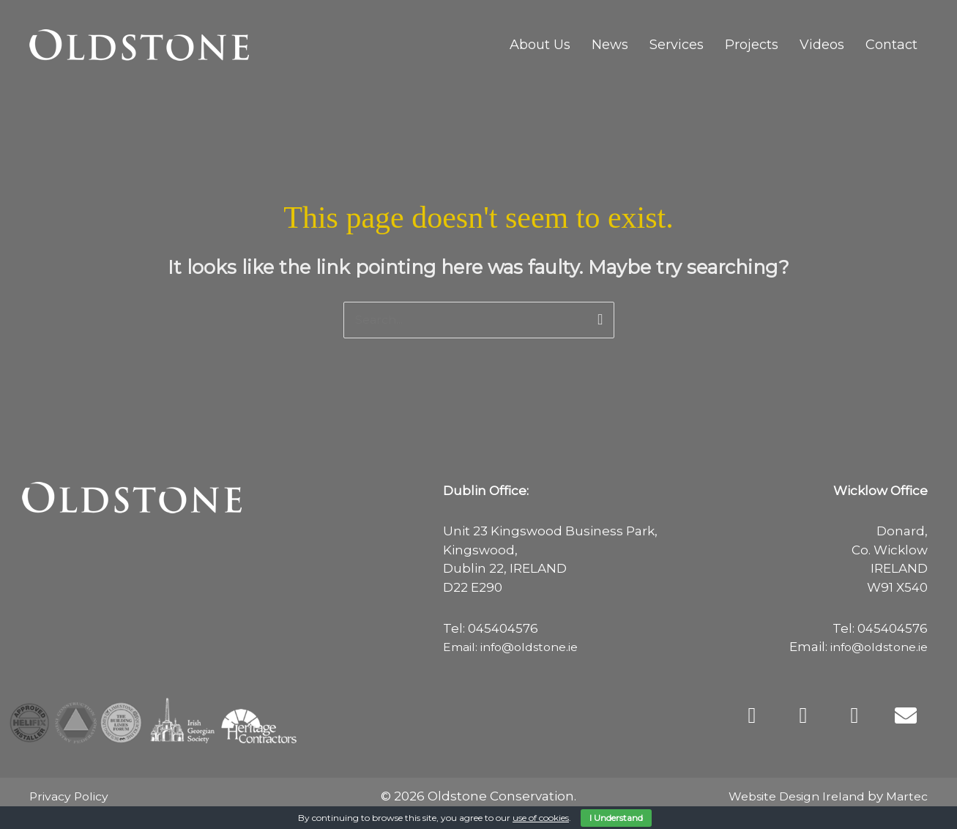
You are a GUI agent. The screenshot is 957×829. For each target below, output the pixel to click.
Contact (891, 45)
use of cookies (541, 817)
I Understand (616, 817)
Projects (751, 45)
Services (676, 45)
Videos (822, 45)
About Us (540, 45)
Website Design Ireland (787, 797)
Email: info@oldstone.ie (517, 648)
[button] (752, 716)
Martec (905, 797)
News (610, 45)
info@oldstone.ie (874, 648)
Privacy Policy (71, 797)
